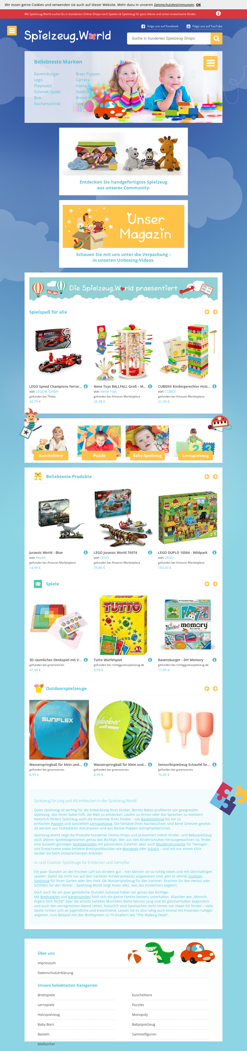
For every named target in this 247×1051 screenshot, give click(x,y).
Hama (81, 85)
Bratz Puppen (88, 73)
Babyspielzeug (143, 1024)
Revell (41, 557)
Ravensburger (46, 73)
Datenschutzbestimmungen (174, 4)
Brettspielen (50, 896)
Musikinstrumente (170, 844)
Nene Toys (108, 391)
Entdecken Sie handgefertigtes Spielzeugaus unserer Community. (123, 185)
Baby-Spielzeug (147, 455)
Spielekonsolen (85, 844)
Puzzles (138, 1004)
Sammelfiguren (144, 1034)
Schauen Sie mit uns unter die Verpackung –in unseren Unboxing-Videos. (123, 257)
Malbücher (46, 1044)
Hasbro (82, 91)
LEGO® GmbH (47, 391)
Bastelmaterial (152, 819)
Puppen (57, 823)
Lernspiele (46, 1004)
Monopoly (130, 848)
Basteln (44, 1034)
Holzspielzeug (49, 1014)
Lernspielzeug (195, 455)
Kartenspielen (79, 896)
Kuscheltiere (51, 455)
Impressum (47, 963)
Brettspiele (46, 995)
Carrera (83, 79)
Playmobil (43, 85)
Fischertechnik (47, 103)
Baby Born (46, 1024)
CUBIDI (170, 391)
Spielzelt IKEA (88, 103)
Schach (153, 848)
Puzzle (99, 455)
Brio (37, 97)
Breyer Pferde (88, 97)
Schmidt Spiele (47, 91)
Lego (38, 79)
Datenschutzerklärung (55, 972)
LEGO (104, 557)
